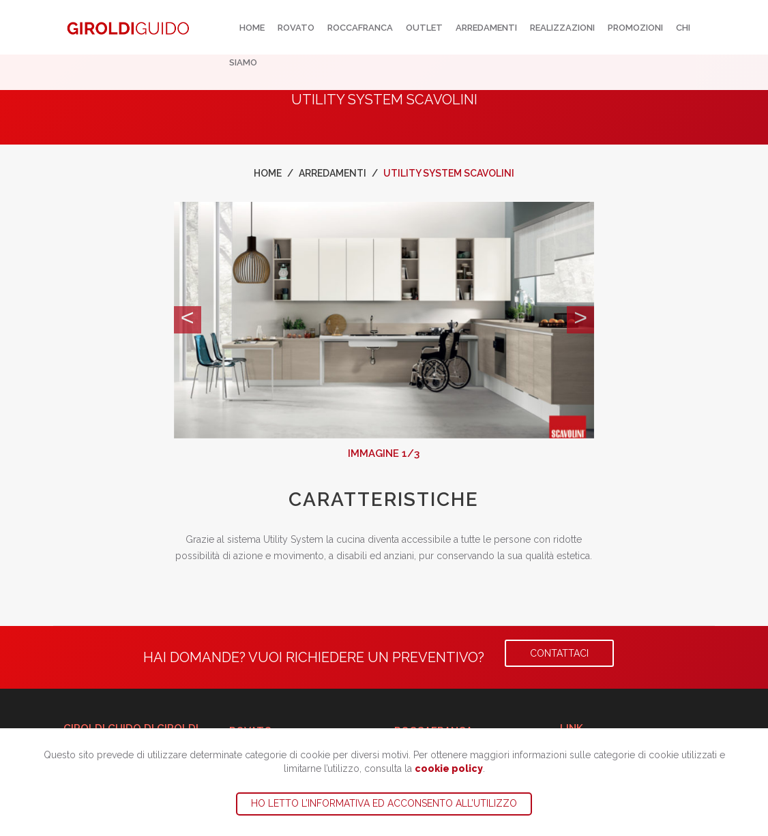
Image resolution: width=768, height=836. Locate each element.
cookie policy (449, 768)
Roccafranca (360, 28)
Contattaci (559, 653)
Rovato (296, 28)
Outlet (424, 28)
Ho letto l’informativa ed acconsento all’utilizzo (384, 803)
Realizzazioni (562, 28)
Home (252, 28)
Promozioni (635, 28)
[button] (187, 319)
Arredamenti (486, 28)
